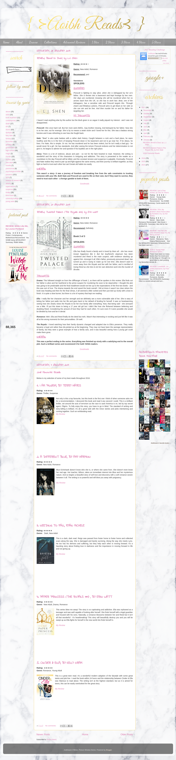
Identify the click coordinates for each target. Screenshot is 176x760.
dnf (7, 127)
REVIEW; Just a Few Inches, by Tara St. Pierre (159, 192)
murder (8, 156)
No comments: (52, 196)
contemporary (11, 121)
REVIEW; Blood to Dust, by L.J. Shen (57, 58)
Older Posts (126, 734)
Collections (50, 42)
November (147, 110)
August (146, 120)
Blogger (109, 750)
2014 (143, 165)
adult (7, 115)
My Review (60, 414)
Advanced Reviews (74, 42)
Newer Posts (43, 734)
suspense (9, 189)
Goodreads (84, 184)
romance (9, 175)
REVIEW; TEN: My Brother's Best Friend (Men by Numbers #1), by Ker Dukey (160, 213)
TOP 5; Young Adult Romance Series (157, 251)
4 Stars (141, 42)
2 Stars (110, 42)
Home (85, 734)
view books (166, 63)
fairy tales (9, 135)
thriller (8, 192)
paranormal (10, 169)
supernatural (10, 186)
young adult (10, 201)
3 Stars (125, 42)
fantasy (8, 139)
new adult (9, 162)
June (145, 127)
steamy (8, 183)
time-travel (10, 195)
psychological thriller (13, 171)
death (8, 124)
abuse (8, 112)
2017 (143, 107)
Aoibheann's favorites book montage (153, 354)
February (147, 136)
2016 (143, 158)
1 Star (95, 42)
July (145, 123)
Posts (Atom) (52, 739)
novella (8, 165)
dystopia (9, 133)
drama (8, 130)
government (10, 148)
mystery (9, 160)
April (145, 133)
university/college (12, 198)
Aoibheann (151, 53)
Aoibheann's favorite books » (160, 443)
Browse (33, 42)
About (19, 42)
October (146, 114)
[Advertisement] (14, 304)
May (145, 130)
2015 (143, 161)
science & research (13, 180)
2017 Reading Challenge (154, 50)
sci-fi (7, 177)
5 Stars (156, 42)
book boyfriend (11, 118)
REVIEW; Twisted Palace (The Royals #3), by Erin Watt (67, 212)
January (146, 140)
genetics (9, 145)
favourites (9, 142)
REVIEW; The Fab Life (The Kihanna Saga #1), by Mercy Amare (160, 233)
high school (10, 150)
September (147, 117)
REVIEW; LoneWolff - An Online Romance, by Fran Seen (159, 269)
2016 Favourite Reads (48, 372)
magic (8, 154)
